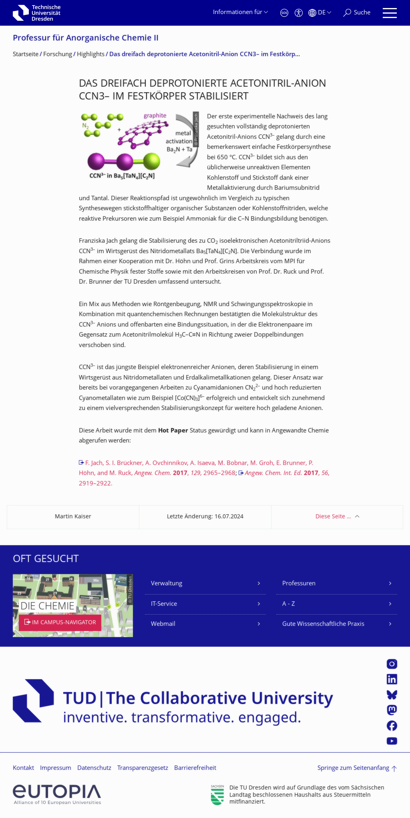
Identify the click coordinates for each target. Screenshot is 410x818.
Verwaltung (166, 584)
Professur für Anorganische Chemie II (86, 39)
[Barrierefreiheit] (298, 13)
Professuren (299, 584)
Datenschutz (94, 768)
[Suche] (356, 13)
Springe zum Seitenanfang (353, 768)
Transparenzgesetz (142, 768)
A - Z (288, 604)
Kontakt (23, 768)
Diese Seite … (333, 517)
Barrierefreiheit (195, 768)
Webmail (163, 624)
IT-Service (164, 604)
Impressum (55, 768)
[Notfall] (284, 13)
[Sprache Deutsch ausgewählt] (319, 13)
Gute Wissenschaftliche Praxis (323, 624)
